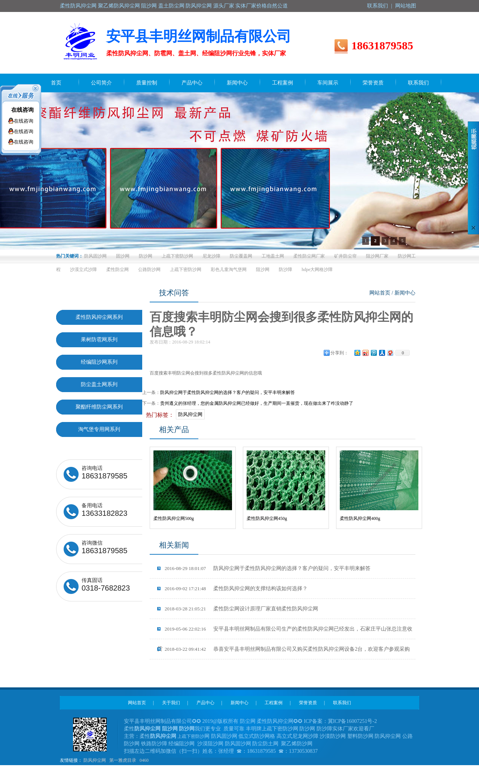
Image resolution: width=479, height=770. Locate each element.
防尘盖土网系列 (99, 384)
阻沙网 (262, 269)
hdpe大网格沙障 (317, 269)
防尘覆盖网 (241, 256)
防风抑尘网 (190, 414)
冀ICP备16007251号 (350, 721)
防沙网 (145, 256)
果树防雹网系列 (99, 339)
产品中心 (205, 702)
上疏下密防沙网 (177, 256)
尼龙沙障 (211, 256)
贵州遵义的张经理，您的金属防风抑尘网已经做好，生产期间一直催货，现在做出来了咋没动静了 (256, 403)
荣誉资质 (308, 702)
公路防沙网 (149, 269)
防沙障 (285, 269)
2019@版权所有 (220, 721)
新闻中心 (404, 293)
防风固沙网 (95, 256)
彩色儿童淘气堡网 (229, 269)
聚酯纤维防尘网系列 (99, 407)
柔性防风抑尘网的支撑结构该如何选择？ (236, 588)
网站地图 (405, 6)
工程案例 (274, 702)
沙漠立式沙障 (83, 269)
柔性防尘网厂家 (309, 256)
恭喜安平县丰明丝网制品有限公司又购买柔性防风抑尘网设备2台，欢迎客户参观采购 (287, 649)
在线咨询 (22, 110)
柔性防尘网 (117, 269)
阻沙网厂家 (377, 256)
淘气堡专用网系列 (99, 429)
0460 (144, 760)
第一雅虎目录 (122, 760)
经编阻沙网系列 (99, 362)
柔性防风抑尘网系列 (99, 317)
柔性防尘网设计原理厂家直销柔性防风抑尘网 (241, 609)
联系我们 (377, 6)
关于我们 (171, 702)
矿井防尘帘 (345, 256)
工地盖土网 (273, 256)
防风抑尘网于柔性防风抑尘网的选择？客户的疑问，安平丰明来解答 (227, 392)
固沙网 (122, 256)
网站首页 (379, 293)
